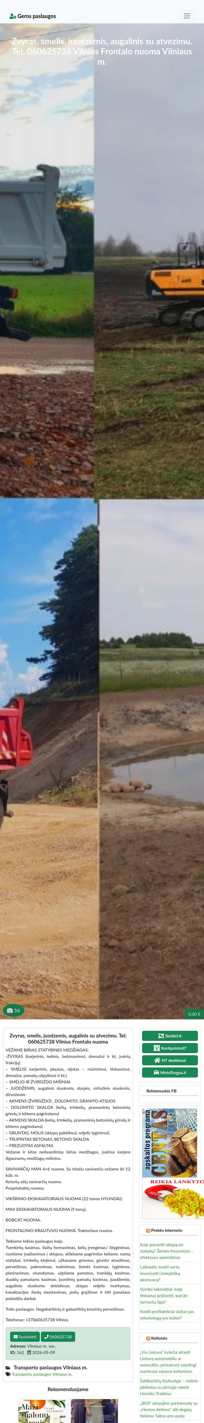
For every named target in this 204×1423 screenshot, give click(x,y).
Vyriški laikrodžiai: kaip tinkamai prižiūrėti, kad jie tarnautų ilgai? (164, 1295)
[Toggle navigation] (187, 16)
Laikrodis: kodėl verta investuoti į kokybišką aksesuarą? (160, 1273)
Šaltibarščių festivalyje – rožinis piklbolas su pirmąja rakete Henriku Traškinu (169, 1387)
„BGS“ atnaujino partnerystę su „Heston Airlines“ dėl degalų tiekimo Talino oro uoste (169, 1409)
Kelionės (159, 1337)
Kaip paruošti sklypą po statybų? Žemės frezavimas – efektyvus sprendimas (167, 1251)
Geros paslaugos (33, 16)
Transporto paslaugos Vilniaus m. (42, 1374)
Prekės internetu (166, 1230)
